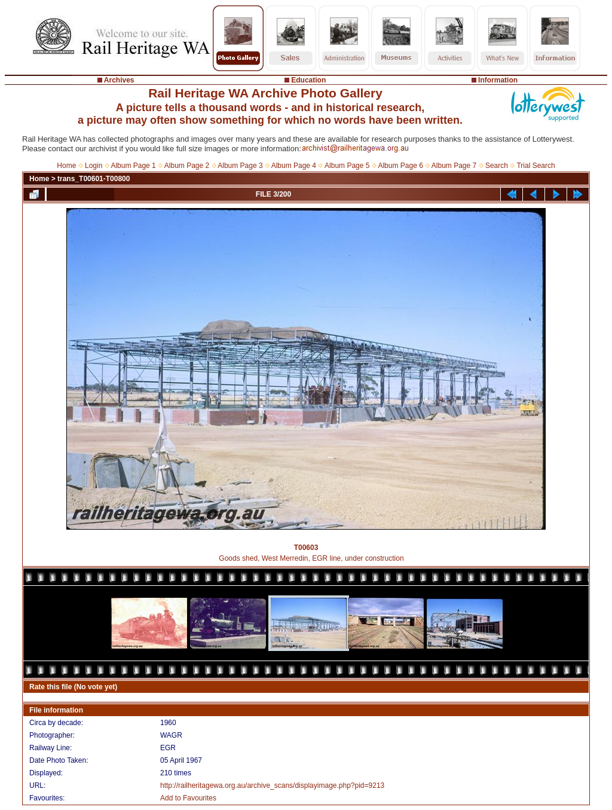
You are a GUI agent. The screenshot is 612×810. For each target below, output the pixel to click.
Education (308, 80)
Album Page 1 (133, 165)
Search (496, 165)
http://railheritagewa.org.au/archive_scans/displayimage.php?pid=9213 (272, 785)
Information (498, 80)
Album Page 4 (293, 165)
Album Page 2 (186, 165)
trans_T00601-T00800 (93, 179)
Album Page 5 (347, 165)
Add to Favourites (188, 798)
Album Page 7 (454, 165)
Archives (119, 80)
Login (93, 165)
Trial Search (535, 165)
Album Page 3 (240, 165)
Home (66, 165)
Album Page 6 (400, 165)
